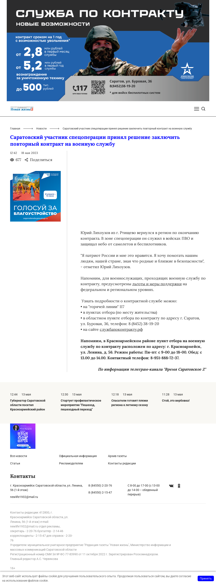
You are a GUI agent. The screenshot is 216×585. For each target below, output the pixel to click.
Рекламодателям (71, 463)
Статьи (15, 463)
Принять (206, 578)
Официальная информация (78, 456)
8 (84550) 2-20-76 (100, 485)
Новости (41, 128)
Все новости (18, 456)
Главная (15, 128)
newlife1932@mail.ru (24, 497)
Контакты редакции (122, 463)
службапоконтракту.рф (121, 329)
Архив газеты (117, 456)
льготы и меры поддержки (157, 283)
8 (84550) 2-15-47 (100, 492)
